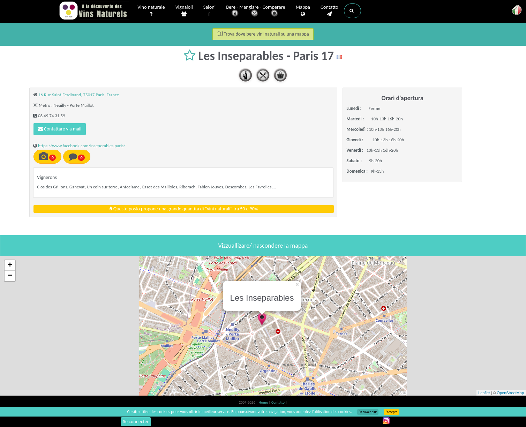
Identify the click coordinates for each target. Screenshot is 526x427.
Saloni (209, 11)
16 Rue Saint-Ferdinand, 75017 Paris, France (78, 94)
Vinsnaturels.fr (94, 11)
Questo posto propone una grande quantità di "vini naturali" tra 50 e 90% (184, 209)
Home (264, 402)
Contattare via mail (59, 129)
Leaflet (484, 393)
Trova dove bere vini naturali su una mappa (263, 34)
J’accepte (391, 412)
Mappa (303, 11)
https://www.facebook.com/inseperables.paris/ (81, 145)
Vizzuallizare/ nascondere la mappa (263, 245)
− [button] (10, 276)
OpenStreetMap (510, 393)
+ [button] (10, 265)
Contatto (329, 11)
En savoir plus (368, 412)
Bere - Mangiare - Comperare (255, 11)
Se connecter (136, 422)
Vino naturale (151, 11)
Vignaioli (184, 11)
